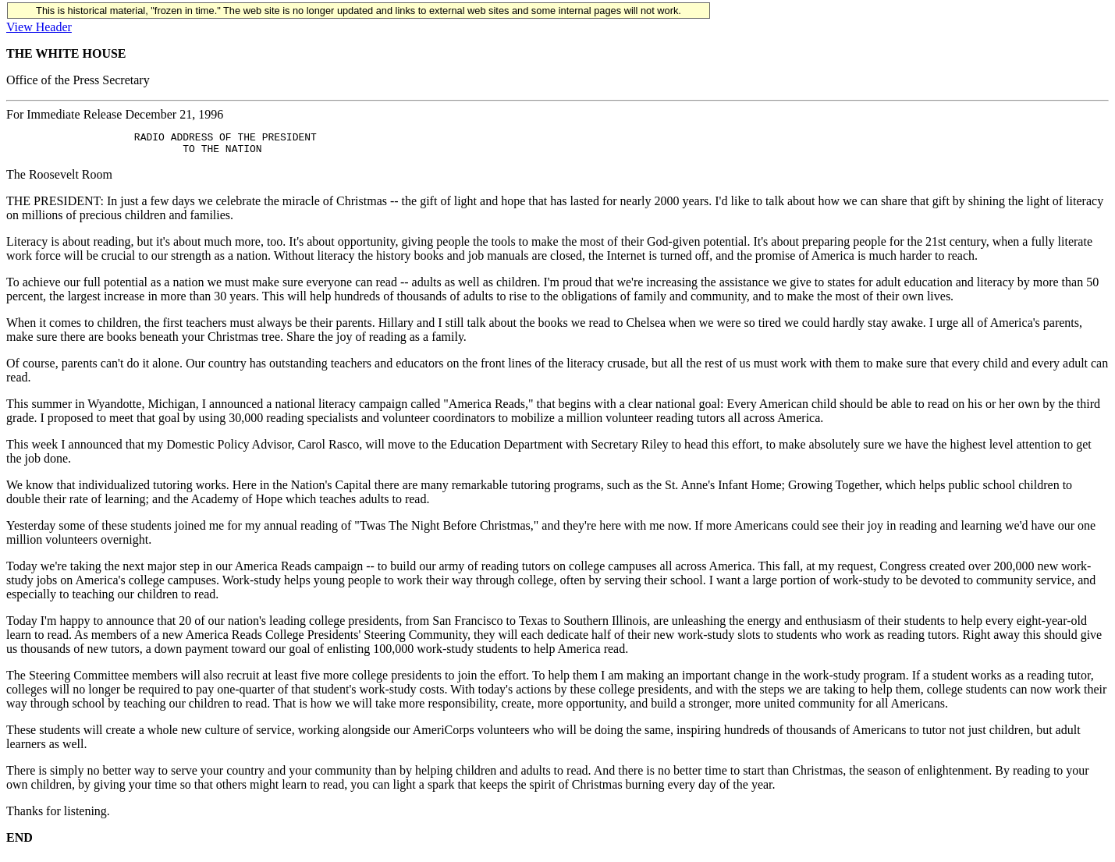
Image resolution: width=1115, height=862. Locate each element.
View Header (39, 27)
